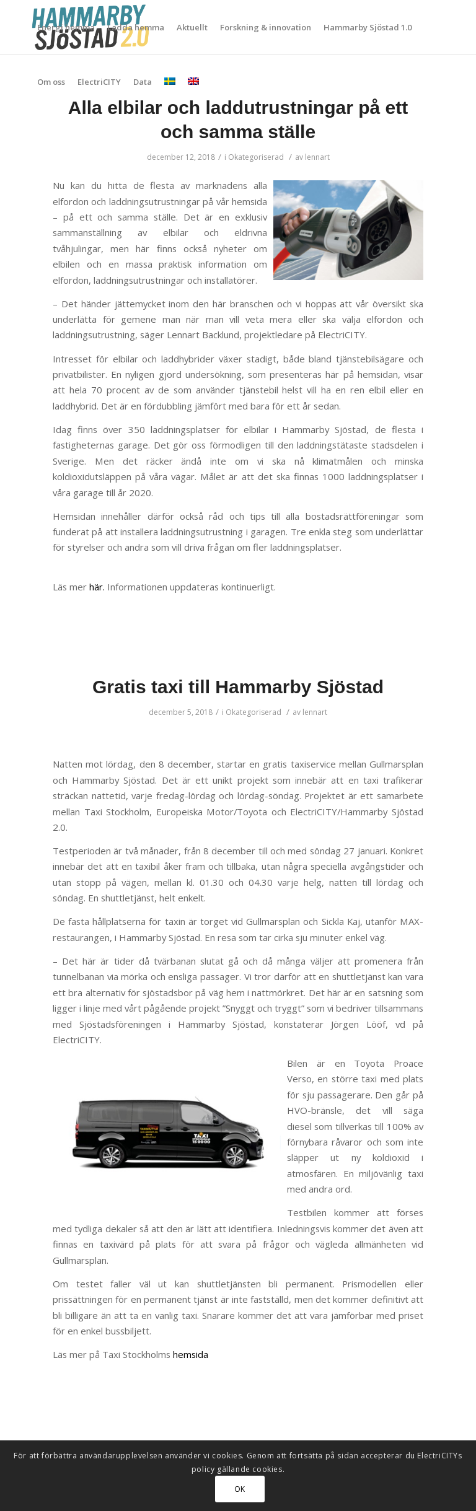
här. (97, 586)
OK (239, 1489)
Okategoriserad (256, 157)
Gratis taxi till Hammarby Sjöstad (238, 687)
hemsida (190, 1354)
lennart (317, 157)
